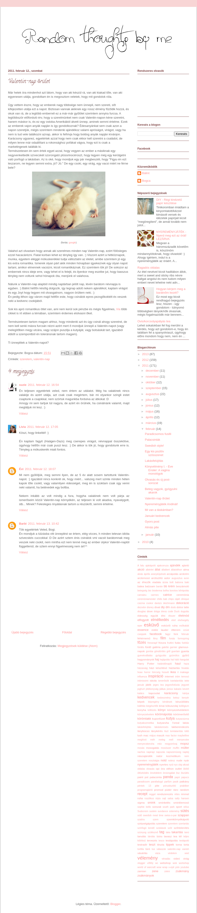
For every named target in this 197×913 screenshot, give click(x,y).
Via (118, 309)
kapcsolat (154, 693)
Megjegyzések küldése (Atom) (78, 646)
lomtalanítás (176, 731)
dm (168, 607)
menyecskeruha (145, 744)
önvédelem (156, 773)
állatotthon (176, 569)
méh (152, 739)
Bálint (146, 173)
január (150, 534)
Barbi (23, 523)
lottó (186, 731)
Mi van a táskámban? (159, 510)
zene (155, 871)
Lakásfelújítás (154, 460)
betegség (142, 590)
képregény (153, 702)
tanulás (141, 836)
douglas (141, 611)
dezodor (141, 607)
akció (140, 569)
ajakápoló (150, 565)
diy (163, 607)
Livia (22, 427)
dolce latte (183, 607)
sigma (141, 802)
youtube (185, 867)
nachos (141, 752)
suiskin (153, 811)
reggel (152, 794)
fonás (172, 638)
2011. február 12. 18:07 (40, 469)
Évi (21, 469)
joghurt (141, 689)
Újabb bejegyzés (22, 632)
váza (157, 853)
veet (186, 853)
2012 (146, 360)
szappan (183, 815)
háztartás (174, 667)
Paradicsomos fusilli (158, 434)
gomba (149, 651)
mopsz (184, 743)
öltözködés (143, 773)
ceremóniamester (146, 599)
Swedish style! (154, 445)
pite (157, 785)
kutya (170, 718)
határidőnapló (164, 663)
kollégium (184, 706)
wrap (165, 867)
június (150, 405)
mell (171, 739)
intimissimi (142, 680)
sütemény (174, 811)
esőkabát (184, 625)
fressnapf (152, 643)
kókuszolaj (172, 705)
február (151, 429)
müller (185, 747)
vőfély (150, 863)
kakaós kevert (181, 689)
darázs (158, 603)
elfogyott (143, 620)
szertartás (183, 823)
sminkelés (164, 802)
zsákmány (182, 871)
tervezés (152, 840)
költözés (152, 710)
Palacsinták (152, 439)
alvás (140, 574)
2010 (146, 542)
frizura (162, 642)
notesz (171, 760)
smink (151, 802)
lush (139, 735)
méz (159, 744)
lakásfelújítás (144, 727)
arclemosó (143, 577)
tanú (186, 832)
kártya (186, 693)
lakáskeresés (161, 727)
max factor (171, 735)
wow (158, 867)
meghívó (142, 739)
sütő (139, 815)
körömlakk (144, 718)
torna (179, 844)
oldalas (141, 769)
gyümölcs (174, 655)
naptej (186, 752)
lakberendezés (180, 726)
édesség (142, 615)
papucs (185, 777)
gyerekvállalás (145, 655)
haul (178, 663)
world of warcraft (146, 867)
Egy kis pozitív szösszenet (154, 453)
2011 (146, 365)
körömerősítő (181, 714)
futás (178, 642)
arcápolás (172, 573)
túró (147, 848)
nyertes (163, 764)
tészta (160, 844)
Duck (177, 611)
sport (179, 806)
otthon (170, 768)
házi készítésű (158, 667)
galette (165, 647)
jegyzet (185, 685)
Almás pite (152, 527)
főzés (141, 642)
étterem (176, 629)
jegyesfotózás (172, 685)
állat (157, 569)
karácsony (171, 693)
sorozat (156, 806)
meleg (162, 739)
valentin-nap (41, 359)
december (153, 370)
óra (163, 768)
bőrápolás (183, 590)
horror (147, 672)
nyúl (171, 764)
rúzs (158, 798)
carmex (155, 595)
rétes (177, 794)
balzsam (150, 586)
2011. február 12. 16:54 (43, 385)
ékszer (171, 616)
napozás (160, 752)
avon (186, 578)
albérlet (149, 569)
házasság (142, 668)
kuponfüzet (158, 718)
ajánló (185, 565)
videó (176, 858)
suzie (23, 385)
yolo (177, 867)
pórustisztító (169, 786)
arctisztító (157, 577)
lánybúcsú (143, 730)
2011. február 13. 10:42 (43, 523)
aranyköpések (158, 574)
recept (142, 794)
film (163, 638)
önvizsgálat (169, 773)
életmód (183, 615)
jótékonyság (152, 689)
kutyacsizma (182, 719)
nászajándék (145, 755)
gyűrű (185, 655)
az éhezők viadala (149, 582)
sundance (163, 811)
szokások (161, 828)
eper (139, 625)
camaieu (141, 595)
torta (186, 844)
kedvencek (146, 697)
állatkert (165, 569)
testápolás (172, 840)
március (151, 423)
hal (172, 659)
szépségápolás (146, 823)
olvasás (150, 769)
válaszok (161, 849)
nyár (186, 760)
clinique (185, 599)
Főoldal (67, 632)
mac (145, 735)
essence (142, 630)
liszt (166, 731)
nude (179, 760)
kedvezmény (164, 697)
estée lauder (159, 629)
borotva (174, 590)
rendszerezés (165, 794)
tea (175, 836)
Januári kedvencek (157, 516)
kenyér (185, 697)
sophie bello (144, 807)
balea (140, 586)
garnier (173, 647)
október (151, 382)
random (184, 789)
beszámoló (182, 586)
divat (157, 607)
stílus (186, 807)
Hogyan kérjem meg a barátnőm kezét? (170, 290)
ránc (175, 789)
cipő (177, 598)
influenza (142, 676)
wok (175, 863)
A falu (140, 565)
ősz (178, 773)
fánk (176, 634)
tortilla (140, 849)
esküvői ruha (169, 625)
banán (159, 586)
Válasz (23, 413)
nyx (176, 764)
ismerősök (163, 680)
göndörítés (159, 651)
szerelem (26, 359)
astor (167, 577)
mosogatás (152, 747)
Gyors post (152, 521)
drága (157, 611)
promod (158, 789)
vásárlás (142, 853)
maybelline (183, 735)
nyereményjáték (148, 764)
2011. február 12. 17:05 (42, 427)
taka (168, 832)
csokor (149, 603)
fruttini (170, 643)
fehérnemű (143, 638)
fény (155, 638)
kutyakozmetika (145, 723)
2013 (146, 354)
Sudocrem (142, 811)
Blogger (115, 904)
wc (156, 863)
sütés (185, 811)
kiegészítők (152, 706)
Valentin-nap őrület (157, 498)
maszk (160, 735)
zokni (167, 871)
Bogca (146, 180)
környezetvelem (145, 714)
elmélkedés (160, 620)
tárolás (151, 836)
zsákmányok (145, 875)
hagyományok (145, 659)
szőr (170, 828)
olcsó (186, 764)
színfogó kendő (146, 828)
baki (187, 582)
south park (169, 807)
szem (156, 819)
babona (179, 582)
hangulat (184, 659)
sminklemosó (181, 802)
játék (148, 684)
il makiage (183, 672)
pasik (175, 781)
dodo (173, 607)
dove (150, 611)
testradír (142, 844)
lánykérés (157, 730)
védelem (172, 853)
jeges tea (158, 685)
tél (180, 836)
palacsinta (156, 777)
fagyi (167, 634)
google (72, 242)
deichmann (169, 603)
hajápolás (165, 659)
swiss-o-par (170, 815)
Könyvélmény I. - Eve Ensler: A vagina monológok (159, 470)
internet (169, 676)
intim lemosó (182, 676)
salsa (170, 798)
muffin (176, 748)
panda (168, 777)
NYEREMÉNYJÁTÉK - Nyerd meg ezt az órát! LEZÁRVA (171, 235)
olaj (180, 764)
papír (177, 777)
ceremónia (182, 594)
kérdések (167, 702)
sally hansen (182, 798)
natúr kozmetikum (168, 755)
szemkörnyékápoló (178, 819)
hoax (140, 672)
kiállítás (141, 706)
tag (161, 832)
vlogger (141, 863)
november (153, 376)
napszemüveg (173, 752)
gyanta (185, 651)
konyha (141, 709)
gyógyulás (161, 655)
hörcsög (156, 672)
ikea (173, 672)
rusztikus (149, 798)
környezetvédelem (178, 709)
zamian (141, 871)
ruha (140, 798)
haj (157, 659)
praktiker (184, 786)
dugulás (185, 611)
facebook (156, 634)
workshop (184, 863)
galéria (156, 647)
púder (168, 789)
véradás (166, 858)
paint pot (142, 777)
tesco (161, 840)
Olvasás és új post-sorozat (157, 481)
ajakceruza (162, 565)
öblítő (186, 769)
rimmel (185, 794)
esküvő (151, 624)
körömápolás (163, 714)
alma (186, 569)
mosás (141, 748)
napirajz (150, 752)
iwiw (186, 680)
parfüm (168, 781)
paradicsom (143, 781)
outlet (178, 768)
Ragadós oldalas (148, 267)
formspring (183, 638)
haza (186, 663)
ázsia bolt (167, 582)
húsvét (165, 672)
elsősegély (183, 620)
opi (157, 768)
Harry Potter (145, 663)
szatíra (141, 819)
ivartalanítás (176, 680)
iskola (153, 680)
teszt (152, 844)
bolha (166, 590)
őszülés (185, 773)
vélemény (147, 857)
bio (149, 590)
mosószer (166, 748)
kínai (162, 705)
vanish (185, 849)
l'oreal (175, 722)
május (150, 411)
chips (171, 599)
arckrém (184, 573)
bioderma (157, 590)
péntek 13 (144, 786)
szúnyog (141, 832)
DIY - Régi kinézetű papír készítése (169, 201)
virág (186, 858)
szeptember (154, 388)
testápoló (184, 840)
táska (159, 836)
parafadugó (157, 781)
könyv (162, 710)
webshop (165, 862)
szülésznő (153, 832)
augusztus (153, 394)
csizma (141, 603)
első (173, 620)
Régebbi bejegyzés (113, 632)
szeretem (173, 823)
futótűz (185, 643)
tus (153, 849)
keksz (176, 697)
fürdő (148, 647)
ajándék (175, 565)
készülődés (182, 701)
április (150, 417)
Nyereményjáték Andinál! (161, 504)
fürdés (140, 647)
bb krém (169, 586)
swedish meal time (153, 815)
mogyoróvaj (171, 744)
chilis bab (162, 599)
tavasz (168, 836)
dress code (167, 611)
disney (150, 607)
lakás (186, 722)
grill (168, 651)
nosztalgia (154, 760)
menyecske (183, 739)
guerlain (175, 651)
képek (141, 701)
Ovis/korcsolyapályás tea (153, 321)
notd (163, 760)
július (149, 399)
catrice (167, 594)
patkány (184, 781)
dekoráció (182, 603)
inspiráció (155, 676)
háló (177, 659)
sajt (164, 798)
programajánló (145, 790)
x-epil (171, 867)
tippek (170, 844)
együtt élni (158, 615)
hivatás (185, 668)
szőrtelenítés (181, 827)
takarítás (177, 832)
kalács (140, 693)
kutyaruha (163, 722)
